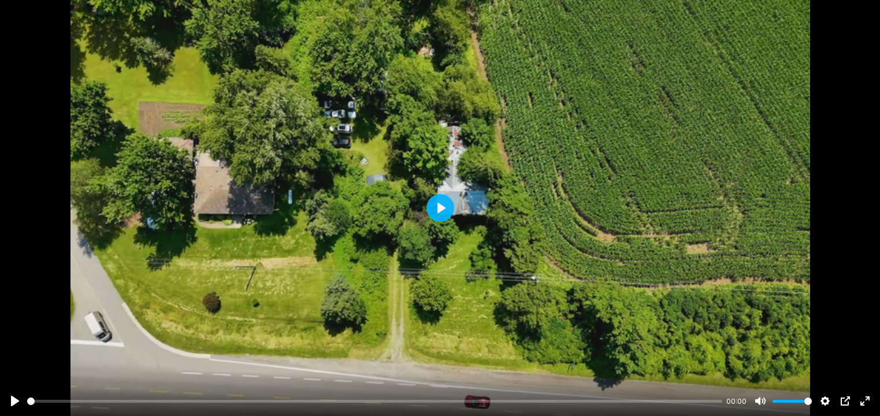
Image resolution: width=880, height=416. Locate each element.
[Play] (15, 401)
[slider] (374, 401)
